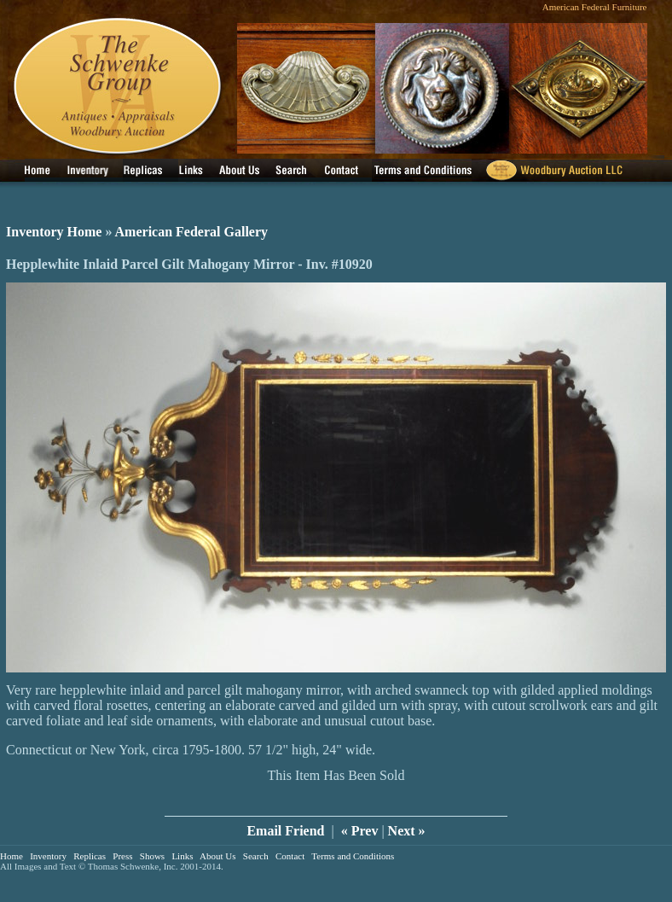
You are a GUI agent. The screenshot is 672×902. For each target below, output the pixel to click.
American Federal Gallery (192, 231)
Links (182, 856)
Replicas (89, 856)
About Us (217, 856)
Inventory (48, 856)
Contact (289, 856)
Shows (152, 856)
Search (256, 856)
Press (122, 856)
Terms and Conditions (352, 856)
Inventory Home (53, 231)
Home (11, 856)
